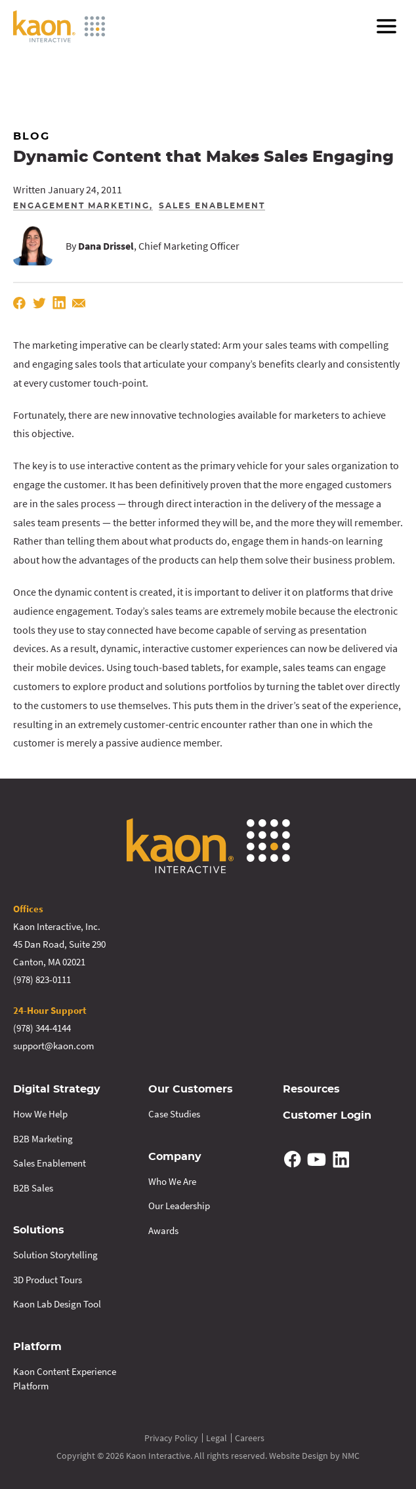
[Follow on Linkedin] (340, 1159)
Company (174, 1156)
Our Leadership (179, 1205)
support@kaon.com (53, 1045)
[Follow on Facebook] (292, 1159)
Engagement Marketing (81, 206)
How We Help (40, 1114)
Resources (311, 1089)
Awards (163, 1230)
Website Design (298, 1455)
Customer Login (327, 1115)
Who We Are (172, 1181)
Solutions (38, 1230)
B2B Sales (33, 1188)
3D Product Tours (47, 1279)
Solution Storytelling (55, 1254)
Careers (249, 1438)
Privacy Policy (171, 1438)
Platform (37, 1347)
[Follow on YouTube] (317, 1159)
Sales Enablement (212, 206)
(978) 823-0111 (42, 979)
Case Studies (174, 1114)
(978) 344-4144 (42, 1028)
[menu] (386, 26)
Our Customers (190, 1089)
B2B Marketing (43, 1138)
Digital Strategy (56, 1089)
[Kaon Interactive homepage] (59, 26)
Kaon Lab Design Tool (57, 1304)
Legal (216, 1438)
